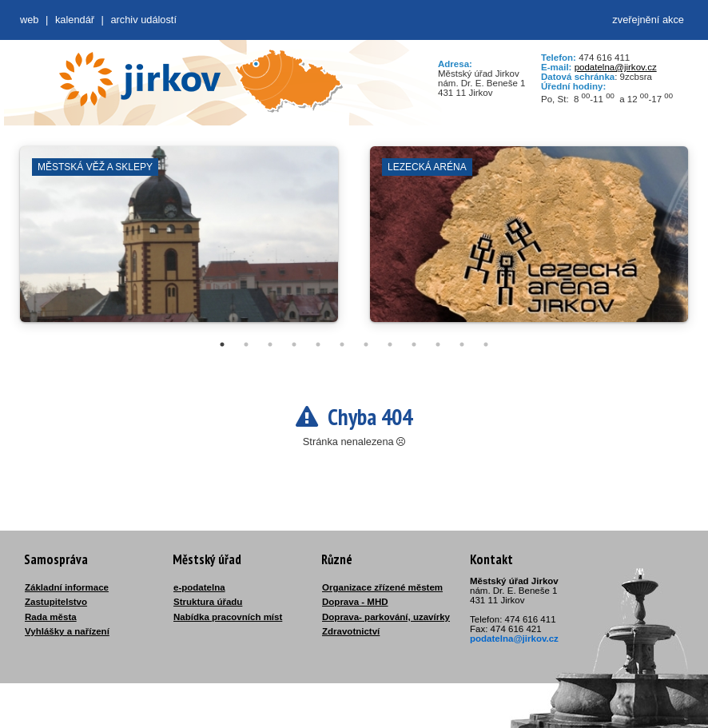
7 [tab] (366, 344)
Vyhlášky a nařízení (67, 631)
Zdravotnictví (351, 631)
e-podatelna (199, 587)
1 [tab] (222, 344)
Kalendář (74, 20)
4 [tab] (294, 344)
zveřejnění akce (648, 20)
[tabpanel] (179, 242)
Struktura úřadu (207, 602)
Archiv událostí (143, 20)
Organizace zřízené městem (382, 587)
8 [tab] (390, 344)
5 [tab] (318, 344)
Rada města (51, 617)
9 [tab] (414, 344)
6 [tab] (342, 344)
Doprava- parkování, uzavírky (386, 617)
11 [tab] (462, 344)
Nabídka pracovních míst (227, 617)
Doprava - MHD (355, 602)
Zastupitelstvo (56, 602)
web (29, 20)
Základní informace (67, 587)
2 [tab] (246, 344)
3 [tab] (270, 344)
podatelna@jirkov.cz (616, 67)
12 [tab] (486, 344)
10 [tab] (438, 344)
